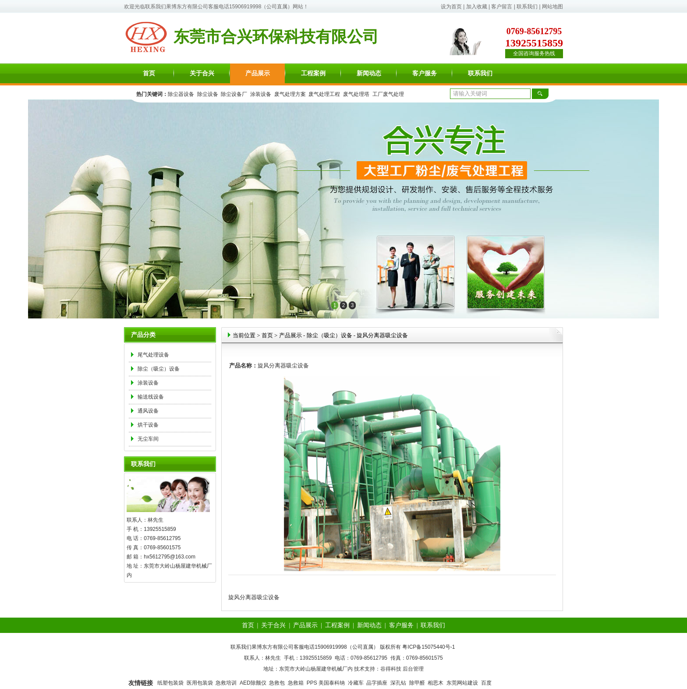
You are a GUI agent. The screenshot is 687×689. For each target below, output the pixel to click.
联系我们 (527, 7)
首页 (149, 73)
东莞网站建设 (462, 683)
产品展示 (257, 73)
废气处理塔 (356, 94)
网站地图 (552, 7)
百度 (486, 683)
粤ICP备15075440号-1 (428, 647)
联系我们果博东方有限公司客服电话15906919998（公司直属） (219, 7)
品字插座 (376, 683)
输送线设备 (151, 397)
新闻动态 (369, 73)
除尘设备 (207, 94)
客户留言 (501, 7)
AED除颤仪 (253, 683)
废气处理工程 (324, 94)
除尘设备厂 (234, 94)
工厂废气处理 (388, 94)
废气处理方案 (290, 94)
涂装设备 (260, 94)
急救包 (277, 683)
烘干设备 (148, 425)
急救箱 (296, 683)
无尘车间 (148, 439)
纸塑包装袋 (170, 683)
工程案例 (313, 73)
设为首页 (451, 7)
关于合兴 (202, 73)
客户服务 (424, 73)
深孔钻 (398, 683)
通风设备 (148, 411)
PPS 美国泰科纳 (326, 683)
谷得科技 (390, 669)
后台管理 (413, 669)
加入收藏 (476, 7)
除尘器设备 (181, 94)
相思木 (435, 683)
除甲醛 (417, 683)
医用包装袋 (200, 683)
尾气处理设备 (153, 355)
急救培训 (226, 683)
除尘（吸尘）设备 (159, 369)
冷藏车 (356, 683)
